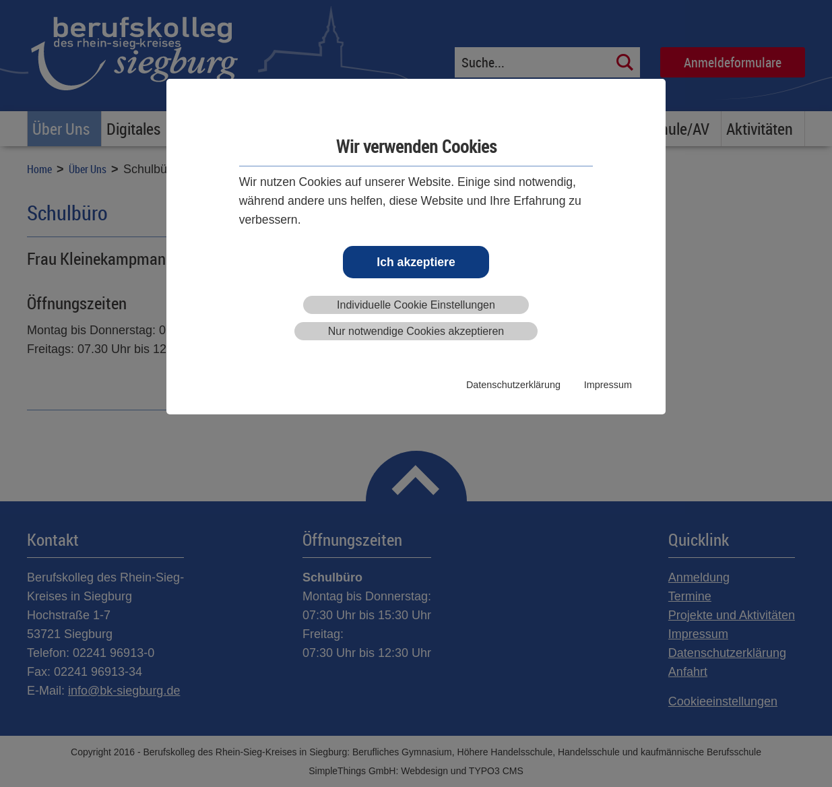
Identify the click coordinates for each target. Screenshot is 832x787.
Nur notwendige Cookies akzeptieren (416, 331)
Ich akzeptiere (416, 262)
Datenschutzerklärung (513, 384)
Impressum (608, 384)
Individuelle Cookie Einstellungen (416, 305)
